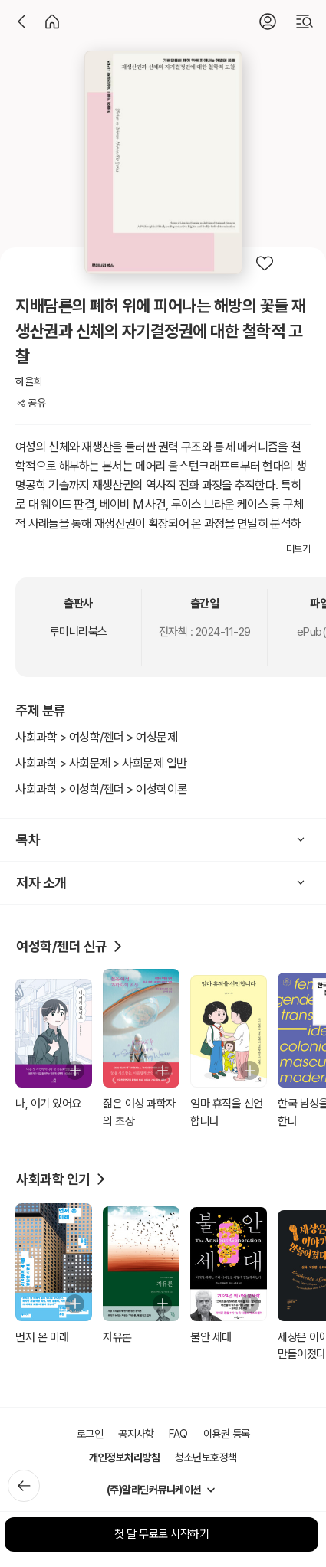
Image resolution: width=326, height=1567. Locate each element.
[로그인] (267, 21)
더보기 (298, 549)
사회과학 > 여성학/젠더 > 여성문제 (96, 737)
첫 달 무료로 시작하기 (161, 1534)
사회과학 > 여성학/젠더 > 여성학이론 (101, 789)
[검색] (304, 21)
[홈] (52, 21)
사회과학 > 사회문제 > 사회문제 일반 (101, 763)
